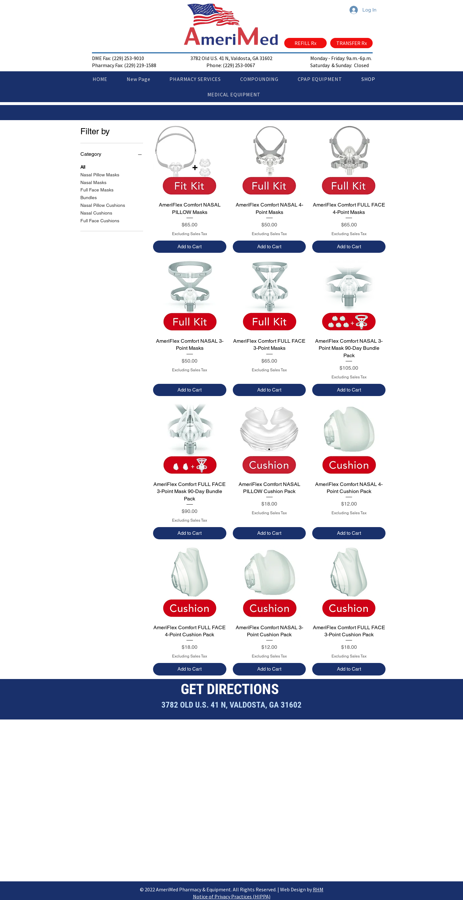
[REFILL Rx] (305, 43)
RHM (318, 889)
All (82, 166)
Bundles (88, 197)
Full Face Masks (96, 189)
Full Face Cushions (99, 220)
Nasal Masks (93, 182)
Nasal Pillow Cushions (102, 205)
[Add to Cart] (189, 247)
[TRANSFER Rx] (351, 43)
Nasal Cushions (96, 212)
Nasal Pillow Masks (99, 174)
